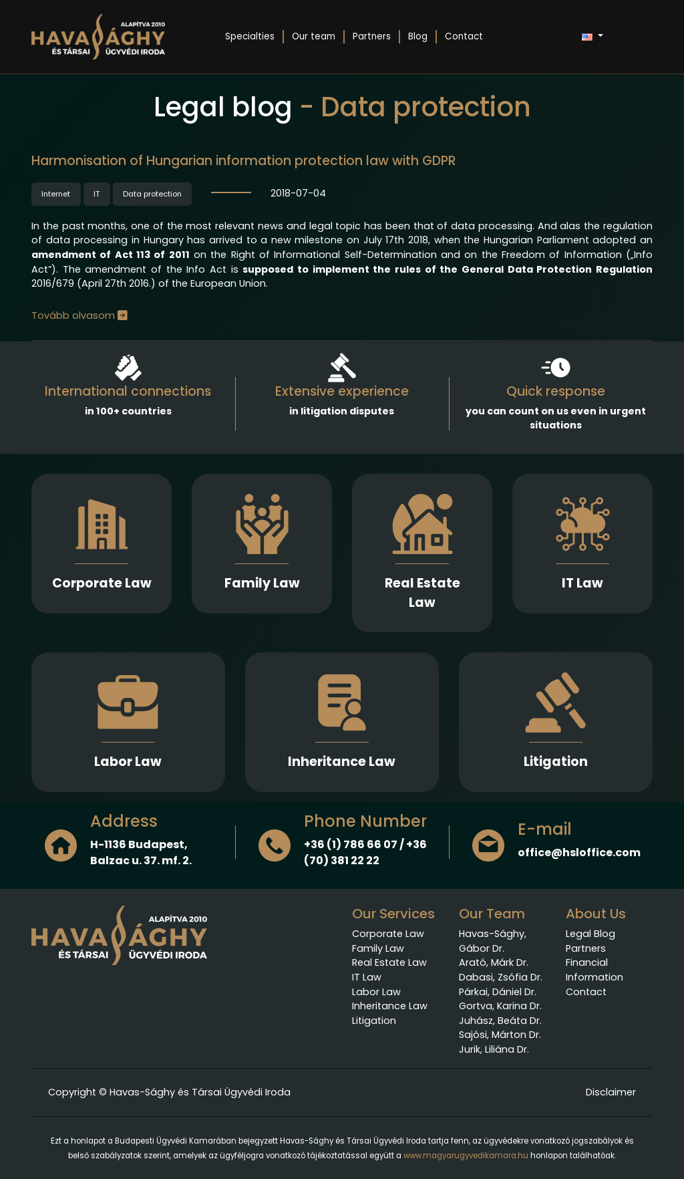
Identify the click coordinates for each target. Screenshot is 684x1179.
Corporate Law (102, 583)
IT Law (582, 583)
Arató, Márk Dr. (493, 962)
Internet (55, 193)
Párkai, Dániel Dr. (497, 992)
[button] (592, 36)
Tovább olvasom (79, 315)
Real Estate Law (422, 593)
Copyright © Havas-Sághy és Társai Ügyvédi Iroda (169, 1092)
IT (97, 193)
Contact (464, 36)
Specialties (250, 36)
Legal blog (223, 107)
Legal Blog (590, 933)
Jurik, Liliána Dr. (494, 1049)
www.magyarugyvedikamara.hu (465, 1155)
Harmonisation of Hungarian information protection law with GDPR (243, 161)
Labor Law (128, 762)
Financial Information (594, 970)
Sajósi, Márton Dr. (500, 1034)
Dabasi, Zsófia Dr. (500, 977)
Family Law (262, 583)
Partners (372, 36)
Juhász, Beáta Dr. (500, 1020)
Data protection (152, 193)
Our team (313, 36)
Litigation (556, 762)
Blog (418, 36)
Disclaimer (611, 1092)
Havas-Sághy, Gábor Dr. (492, 941)
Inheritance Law (341, 762)
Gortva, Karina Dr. (500, 1006)
